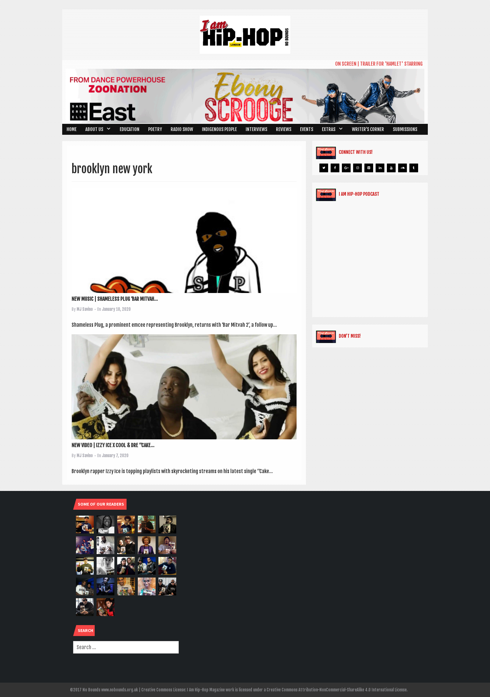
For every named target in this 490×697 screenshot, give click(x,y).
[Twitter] (323, 168)
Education (129, 129)
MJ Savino (85, 309)
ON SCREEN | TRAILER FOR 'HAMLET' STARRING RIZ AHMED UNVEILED (401, 64)
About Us (94, 129)
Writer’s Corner (368, 129)
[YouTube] (391, 168)
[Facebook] (335, 168)
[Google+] (346, 168)
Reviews (283, 129)
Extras (328, 129)
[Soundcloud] (402, 168)
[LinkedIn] (380, 168)
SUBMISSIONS (405, 129)
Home (72, 129)
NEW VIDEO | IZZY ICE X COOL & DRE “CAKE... (113, 445)
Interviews (256, 129)
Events (306, 129)
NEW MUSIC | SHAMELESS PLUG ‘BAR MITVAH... (115, 299)
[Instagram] (357, 168)
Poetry (155, 129)
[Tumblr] (413, 168)
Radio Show (182, 129)
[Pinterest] (368, 168)
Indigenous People (219, 129)
